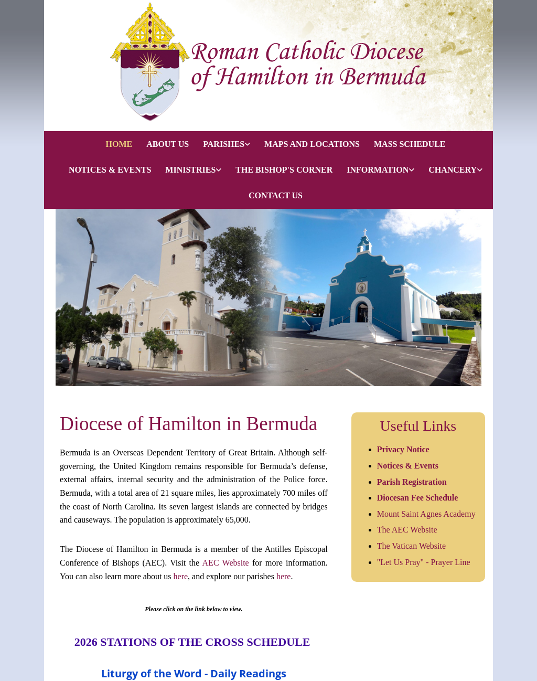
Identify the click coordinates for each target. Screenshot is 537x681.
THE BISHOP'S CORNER (283, 169)
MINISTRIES (190, 169)
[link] (219, 144)
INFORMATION (378, 169)
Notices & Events (409, 465)
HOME (118, 144)
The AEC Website (407, 529)
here (181, 576)
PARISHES (223, 144)
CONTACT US (276, 195)
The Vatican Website (411, 545)
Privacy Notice (403, 449)
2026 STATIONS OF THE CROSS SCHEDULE (193, 641)
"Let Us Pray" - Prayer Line (423, 562)
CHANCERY (452, 169)
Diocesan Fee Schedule (417, 497)
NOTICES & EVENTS (110, 169)
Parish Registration (412, 481)
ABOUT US (167, 144)
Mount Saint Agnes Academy (426, 513)
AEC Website (225, 562)
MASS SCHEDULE (409, 144)
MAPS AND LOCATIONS (312, 144)
